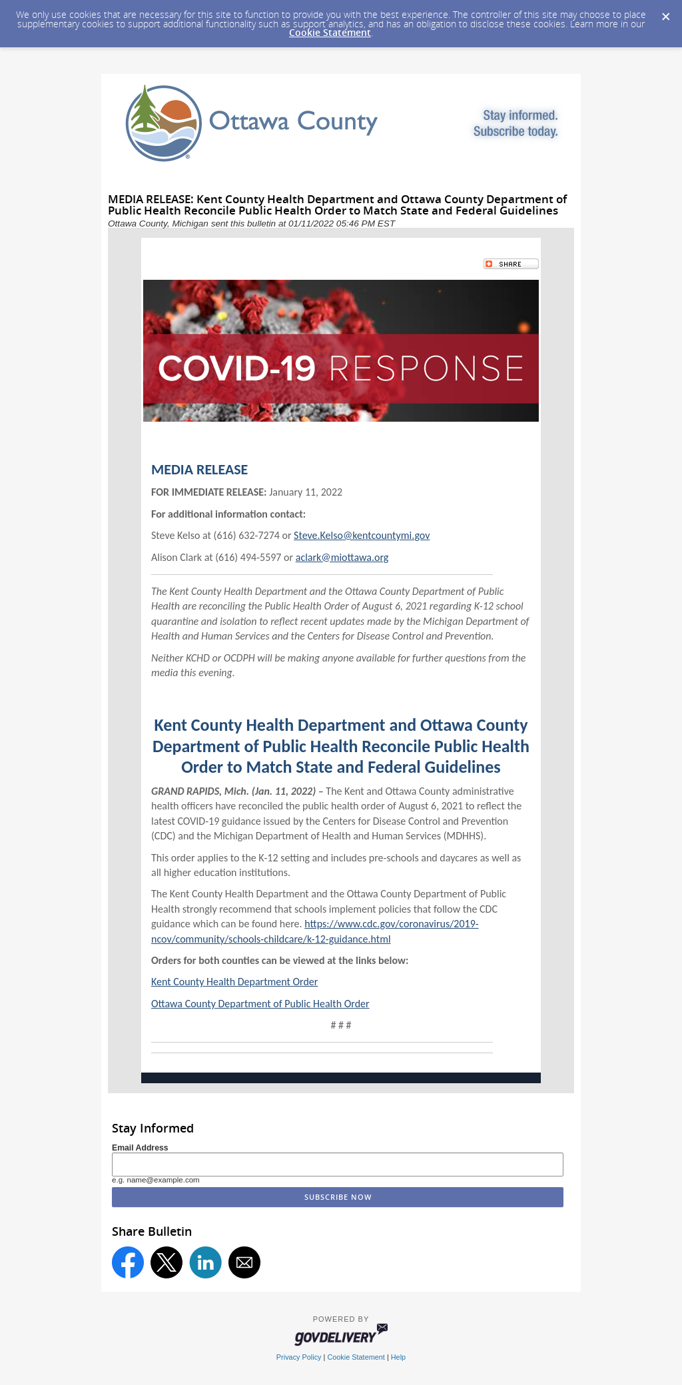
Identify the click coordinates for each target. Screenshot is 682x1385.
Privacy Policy (299, 1357)
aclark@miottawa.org (342, 557)
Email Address (140, 1148)
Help (398, 1357)
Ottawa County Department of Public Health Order (260, 1003)
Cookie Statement (330, 32)
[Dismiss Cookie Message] (665, 12)
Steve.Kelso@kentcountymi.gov (362, 535)
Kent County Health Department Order (234, 981)
